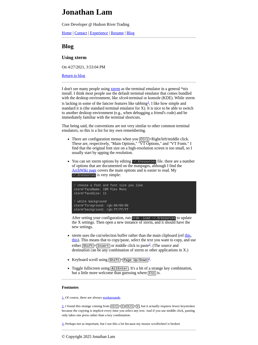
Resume (117, 33)
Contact (81, 33)
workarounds (111, 297)
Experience (99, 33)
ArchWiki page (84, 170)
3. (63, 324)
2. (63, 306)
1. (63, 297)
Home (67, 33)
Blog (131, 33)
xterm (115, 89)
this (187, 235)
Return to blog (73, 75)
